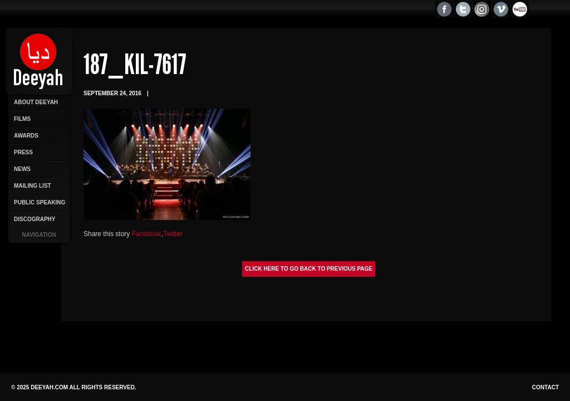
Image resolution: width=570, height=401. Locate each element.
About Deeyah (36, 102)
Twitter (173, 234)
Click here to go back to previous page (308, 269)
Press (23, 152)
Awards (26, 136)
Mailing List (32, 186)
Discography (34, 219)
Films (22, 119)
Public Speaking (39, 202)
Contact (545, 387)
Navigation (39, 235)
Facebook (146, 234)
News (22, 169)
